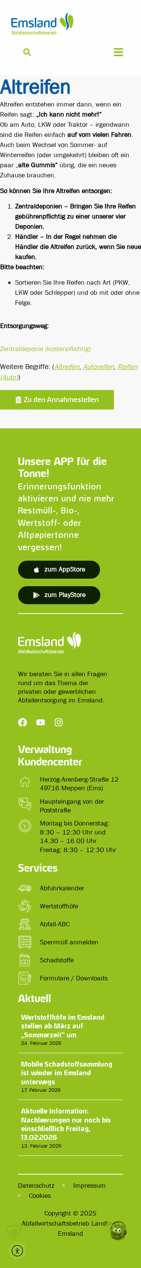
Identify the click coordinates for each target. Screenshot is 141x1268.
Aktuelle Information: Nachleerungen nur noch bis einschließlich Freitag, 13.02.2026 (66, 1124)
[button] (57, 400)
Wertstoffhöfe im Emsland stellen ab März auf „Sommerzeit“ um (63, 1026)
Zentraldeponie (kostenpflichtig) (45, 349)
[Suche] (27, 52)
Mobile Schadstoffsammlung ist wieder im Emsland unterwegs (66, 1073)
